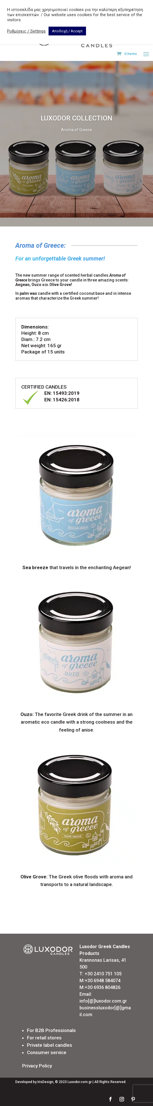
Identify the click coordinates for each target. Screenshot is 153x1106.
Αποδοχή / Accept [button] (67, 31)
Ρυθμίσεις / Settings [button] (26, 31)
